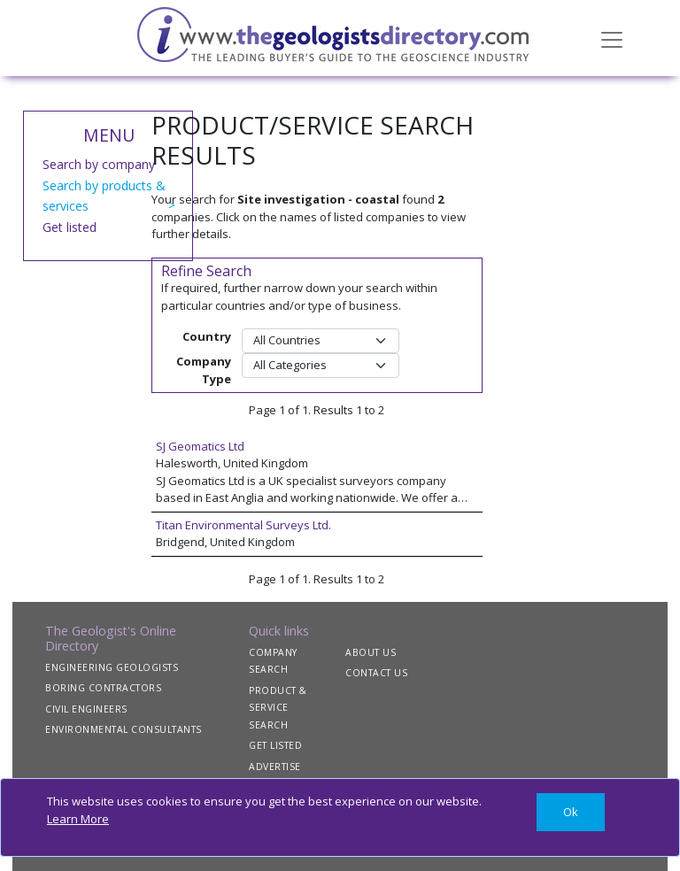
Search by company (98, 164)
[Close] (571, 812)
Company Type (203, 370)
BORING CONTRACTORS (103, 688)
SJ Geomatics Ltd (200, 446)
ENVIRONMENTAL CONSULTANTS (123, 729)
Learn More (78, 819)
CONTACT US (376, 673)
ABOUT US (370, 652)
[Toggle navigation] (612, 38)
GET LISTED (275, 745)
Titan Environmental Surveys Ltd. (243, 525)
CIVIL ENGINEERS (86, 709)
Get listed (69, 227)
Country (206, 336)
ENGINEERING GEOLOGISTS (111, 667)
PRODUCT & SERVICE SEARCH (278, 707)
